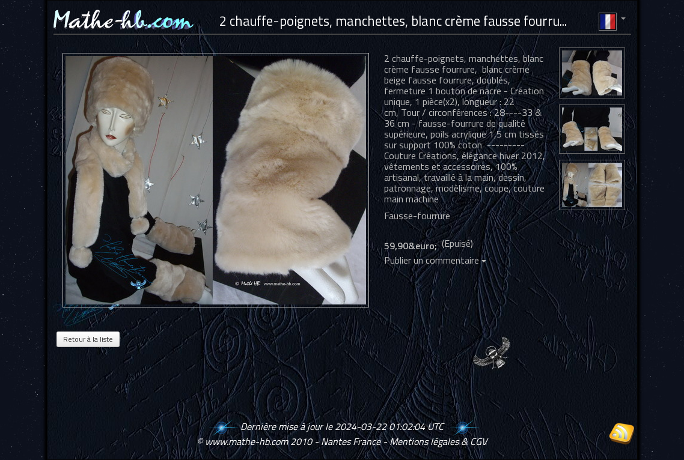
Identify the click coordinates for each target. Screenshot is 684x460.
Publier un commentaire (435, 260)
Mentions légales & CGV (438, 441)
